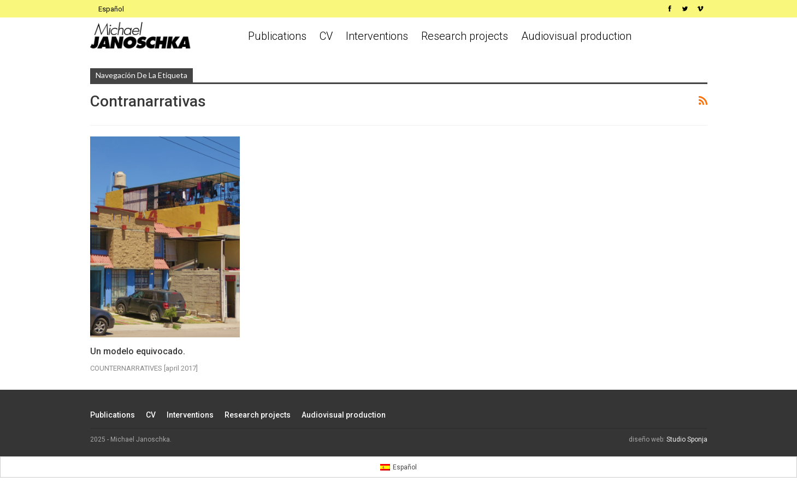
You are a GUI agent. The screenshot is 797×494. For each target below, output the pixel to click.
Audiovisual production (576, 36)
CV (326, 36)
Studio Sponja (686, 439)
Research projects (464, 36)
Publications (277, 36)
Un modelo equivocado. (137, 351)
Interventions (377, 36)
